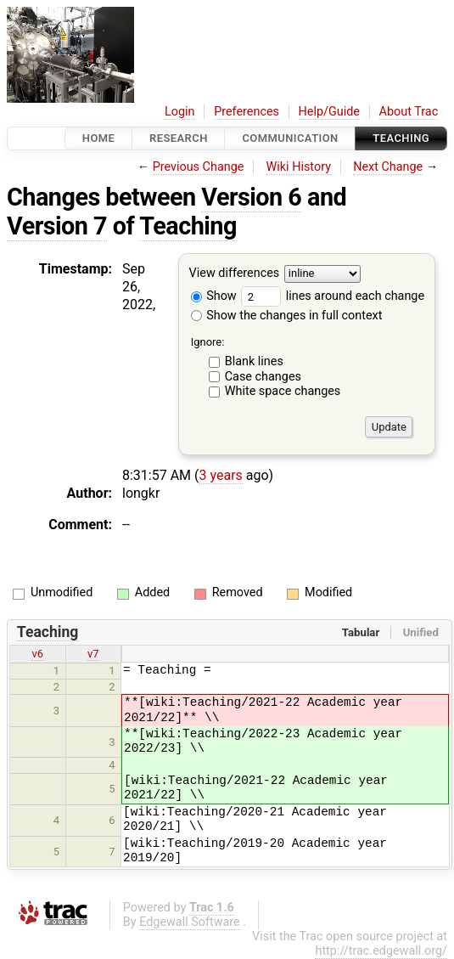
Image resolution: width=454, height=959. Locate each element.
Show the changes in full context (287, 315)
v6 (37, 653)
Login (180, 111)
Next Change (388, 167)
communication (290, 138)
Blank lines (254, 361)
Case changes (263, 376)
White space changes (283, 391)
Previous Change (198, 167)
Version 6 (251, 197)
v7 (93, 653)
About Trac (409, 111)
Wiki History (298, 167)
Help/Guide (329, 111)
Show (214, 296)
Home (98, 138)
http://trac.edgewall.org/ (381, 951)
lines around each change (332, 296)
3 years (221, 475)
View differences (234, 274)
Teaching (401, 138)
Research (178, 138)
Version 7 (57, 226)
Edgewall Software (189, 922)
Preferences (246, 111)
